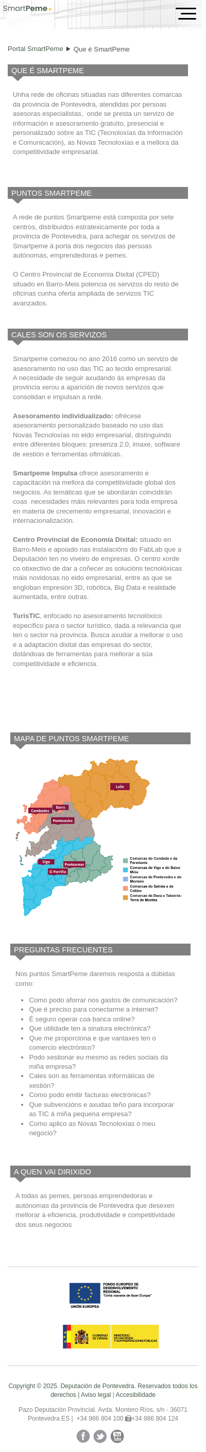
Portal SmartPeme (35, 49)
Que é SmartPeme (102, 49)
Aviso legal (96, 1394)
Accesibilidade (136, 1394)
